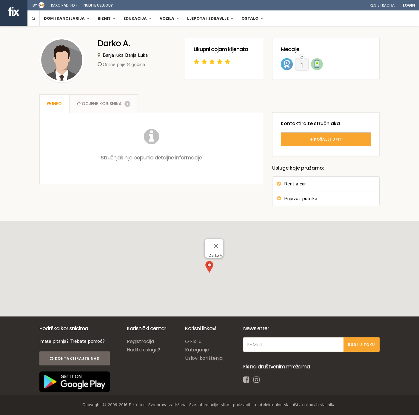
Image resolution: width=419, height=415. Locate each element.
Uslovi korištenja (204, 358)
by (35, 5)
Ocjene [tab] (103, 104)
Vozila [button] (169, 18)
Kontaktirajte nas (74, 358)
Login (409, 5)
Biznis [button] (106, 18)
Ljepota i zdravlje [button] (210, 18)
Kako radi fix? (64, 5)
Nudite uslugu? (98, 5)
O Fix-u (193, 341)
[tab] (54, 103)
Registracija (382, 5)
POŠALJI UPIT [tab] (326, 139)
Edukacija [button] (137, 18)
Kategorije (197, 349)
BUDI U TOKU (361, 344)
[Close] (216, 246)
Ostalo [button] (252, 18)
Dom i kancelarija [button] (66, 18)
